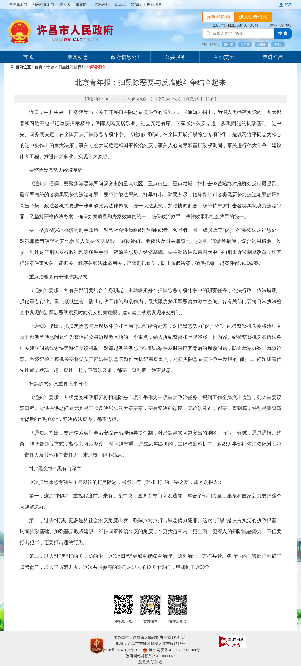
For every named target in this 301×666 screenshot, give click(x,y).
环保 (278, 44)
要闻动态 (77, 57)
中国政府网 (18, 4)
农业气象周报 (281, 25)
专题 (50, 67)
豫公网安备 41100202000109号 (171, 650)
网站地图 (154, 4)
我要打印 (193, 99)
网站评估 (102, 4)
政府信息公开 (126, 57)
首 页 (28, 57)
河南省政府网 (43, 4)
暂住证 (228, 44)
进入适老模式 (253, 17)
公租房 (245, 44)
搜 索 (282, 33)
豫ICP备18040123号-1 (119, 650)
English (120, 4)
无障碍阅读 (218, 17)
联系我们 (179, 637)
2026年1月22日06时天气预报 (235, 25)
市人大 (65, 4)
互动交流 (224, 57)
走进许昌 (272, 57)
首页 (38, 67)
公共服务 (175, 57)
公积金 (261, 44)
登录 (288, 4)
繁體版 (136, 4)
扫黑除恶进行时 (71, 67)
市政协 (81, 4)
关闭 (211, 99)
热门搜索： (211, 44)
